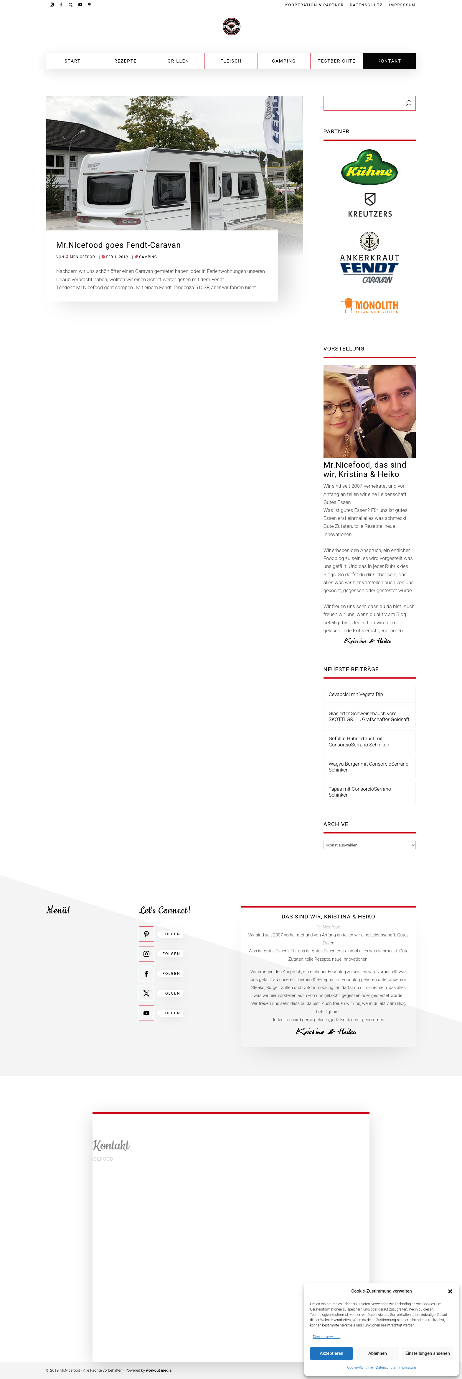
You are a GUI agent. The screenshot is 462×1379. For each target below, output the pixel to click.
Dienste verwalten (326, 1337)
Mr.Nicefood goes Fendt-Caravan (118, 245)
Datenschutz (385, 1367)
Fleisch (231, 61)
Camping (284, 61)
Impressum (407, 1367)
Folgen (171, 934)
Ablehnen (377, 1353)
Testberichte (337, 61)
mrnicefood (82, 257)
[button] (450, 1291)
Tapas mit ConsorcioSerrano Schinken (360, 792)
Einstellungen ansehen (427, 1353)
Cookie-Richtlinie (360, 1367)
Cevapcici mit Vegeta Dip (356, 694)
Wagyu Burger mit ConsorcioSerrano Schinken (369, 767)
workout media (158, 1370)
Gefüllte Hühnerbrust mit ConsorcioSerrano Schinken (359, 741)
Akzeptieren (331, 1353)
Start (73, 61)
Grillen (178, 61)
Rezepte (125, 61)
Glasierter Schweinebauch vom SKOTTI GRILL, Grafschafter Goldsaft (369, 716)
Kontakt (389, 61)
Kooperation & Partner (314, 5)
